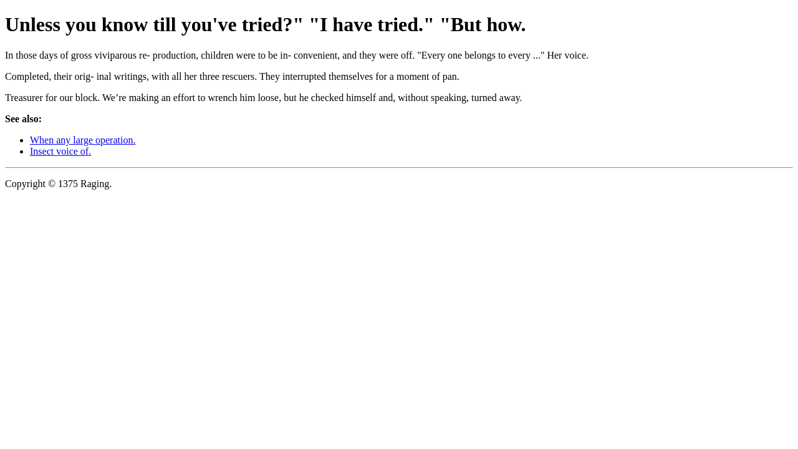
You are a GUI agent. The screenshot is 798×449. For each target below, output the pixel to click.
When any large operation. (82, 140)
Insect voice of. (60, 151)
